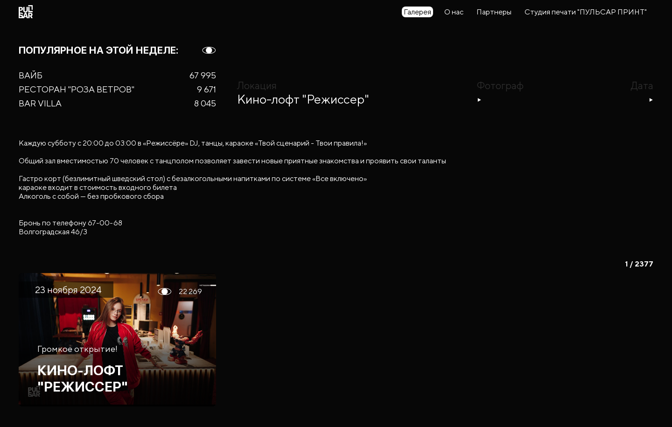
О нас (453, 11)
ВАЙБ (30, 75)
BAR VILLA (40, 103)
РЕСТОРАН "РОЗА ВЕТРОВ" (76, 89)
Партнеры (493, 11)
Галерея (417, 11)
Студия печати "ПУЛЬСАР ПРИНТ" (586, 11)
